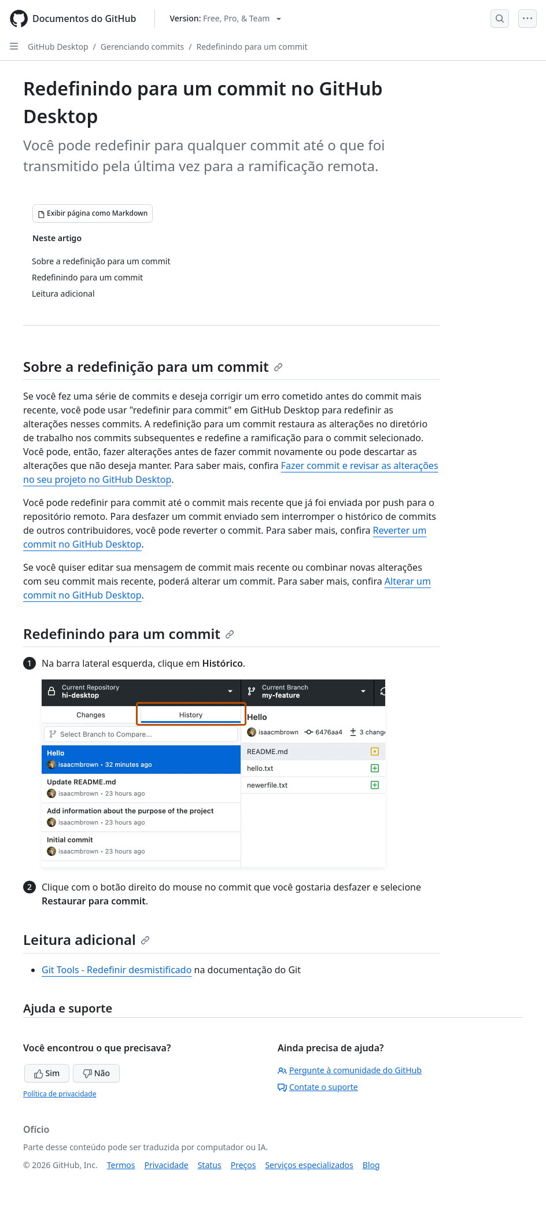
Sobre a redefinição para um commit (153, 366)
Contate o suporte (318, 1086)
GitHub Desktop (58, 46)
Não (96, 1072)
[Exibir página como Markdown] (92, 213)
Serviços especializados (309, 1164)
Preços (243, 1164)
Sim (47, 1072)
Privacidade (167, 1164)
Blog (371, 1164)
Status (210, 1164)
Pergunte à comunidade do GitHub (350, 1070)
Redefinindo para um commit (251, 46)
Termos (121, 1164)
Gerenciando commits (142, 46)
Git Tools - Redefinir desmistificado (116, 969)
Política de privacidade (59, 1094)
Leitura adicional (86, 939)
